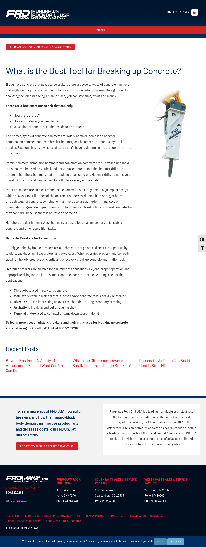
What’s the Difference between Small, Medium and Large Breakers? (102, 363)
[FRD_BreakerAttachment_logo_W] (38, 11)
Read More (175, 541)
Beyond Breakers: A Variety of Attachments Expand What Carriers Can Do (35, 365)
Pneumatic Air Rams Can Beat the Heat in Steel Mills (167, 363)
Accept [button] (160, 541)
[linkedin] (194, 12)
